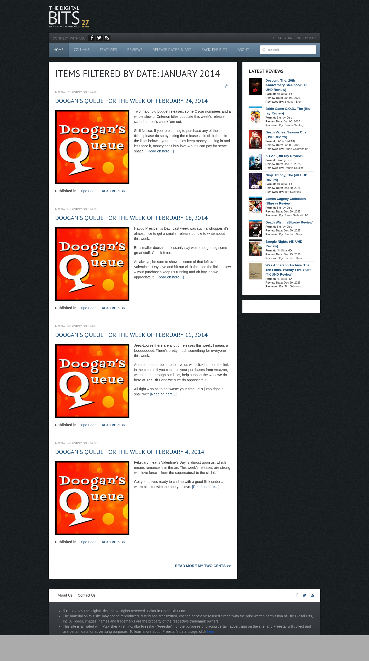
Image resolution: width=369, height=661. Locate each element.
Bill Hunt (178, 611)
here (210, 631)
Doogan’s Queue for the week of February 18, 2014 (131, 218)
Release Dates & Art (172, 49)
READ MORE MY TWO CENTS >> (203, 566)
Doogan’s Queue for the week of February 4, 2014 (129, 452)
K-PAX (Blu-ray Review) (284, 156)
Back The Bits (214, 49)
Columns (82, 49)
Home (59, 49)
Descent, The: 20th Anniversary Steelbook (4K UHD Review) (286, 85)
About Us (65, 595)
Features (108, 49)
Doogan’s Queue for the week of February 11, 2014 (131, 335)
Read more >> (113, 191)
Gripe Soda (87, 191)
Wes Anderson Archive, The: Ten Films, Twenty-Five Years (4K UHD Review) (288, 269)
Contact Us (87, 595)
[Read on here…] (160, 151)
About (243, 49)
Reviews (134, 49)
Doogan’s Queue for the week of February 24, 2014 (131, 101)
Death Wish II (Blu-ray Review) (289, 222)
